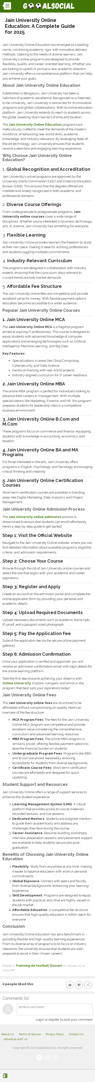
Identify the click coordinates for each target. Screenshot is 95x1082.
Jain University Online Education (35, 124)
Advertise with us (15, 1039)
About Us (7, 1034)
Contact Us (76, 1034)
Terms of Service (30, 1034)
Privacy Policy (55, 1034)
